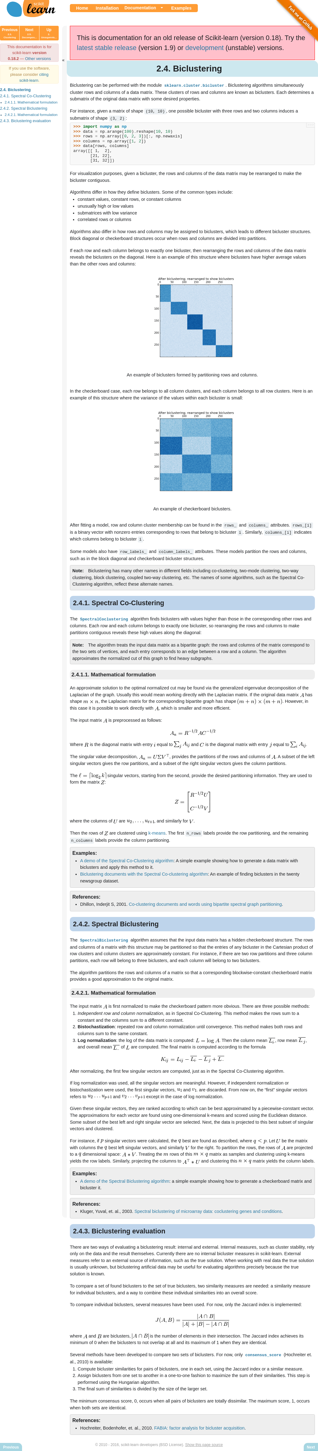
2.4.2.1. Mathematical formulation (31, 115)
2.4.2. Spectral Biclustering (23, 108)
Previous (10, 33)
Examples (181, 8)
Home (82, 8)
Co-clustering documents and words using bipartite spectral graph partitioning (205, 901)
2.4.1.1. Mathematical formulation (31, 102)
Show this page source (204, 1441)
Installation (107, 8)
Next (29, 33)
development (204, 48)
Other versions (38, 58)
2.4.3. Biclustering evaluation (25, 120)
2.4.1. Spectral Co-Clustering (25, 96)
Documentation (140, 7)
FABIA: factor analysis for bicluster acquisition (199, 1424)
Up (49, 33)
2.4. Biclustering (15, 89)
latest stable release (107, 48)
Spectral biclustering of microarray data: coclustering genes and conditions (208, 1207)
